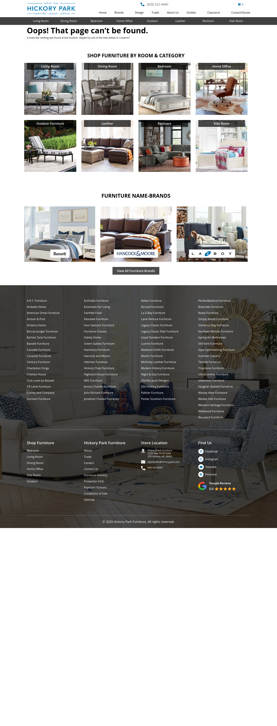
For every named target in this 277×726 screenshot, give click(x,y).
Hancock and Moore (98, 361)
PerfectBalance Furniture (216, 302)
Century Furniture (39, 367)
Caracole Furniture (40, 361)
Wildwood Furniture (212, 419)
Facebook (212, 460)
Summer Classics (210, 361)
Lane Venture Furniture (158, 322)
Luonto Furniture (153, 348)
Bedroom (97, 21)
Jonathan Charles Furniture (103, 406)
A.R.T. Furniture (38, 302)
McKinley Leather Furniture (160, 367)
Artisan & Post (37, 322)
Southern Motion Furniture (217, 335)
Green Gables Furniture (101, 348)
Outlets (191, 12)
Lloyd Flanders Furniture (158, 341)
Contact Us (92, 479)
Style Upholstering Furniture (218, 354)
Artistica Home (37, 328)
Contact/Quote (240, 12)
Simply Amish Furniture (215, 322)
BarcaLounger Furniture (44, 335)
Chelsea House (37, 380)
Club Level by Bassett (42, 387)
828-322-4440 (157, 481)
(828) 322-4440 (157, 4)
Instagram (212, 469)
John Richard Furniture (100, 400)
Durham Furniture (40, 406)
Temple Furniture (210, 367)
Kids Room (236, 21)
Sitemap (90, 512)
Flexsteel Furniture (97, 322)
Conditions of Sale (97, 505)
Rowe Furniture (209, 315)
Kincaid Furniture (153, 308)
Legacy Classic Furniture (158, 328)
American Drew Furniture (45, 315)
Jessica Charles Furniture (101, 393)
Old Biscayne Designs (156, 387)
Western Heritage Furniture (218, 413)
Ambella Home (37, 308)
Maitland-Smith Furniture (159, 354)
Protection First (95, 492)
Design (139, 12)
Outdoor (152, 21)
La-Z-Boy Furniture (154, 315)
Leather (180, 21)
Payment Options (96, 499)
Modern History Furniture (159, 374)
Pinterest (211, 485)
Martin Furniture (153, 361)
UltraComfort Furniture (215, 380)
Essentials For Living (98, 308)
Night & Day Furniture (157, 380)
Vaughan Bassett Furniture (217, 393)
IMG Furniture (94, 387)
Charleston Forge (39, 374)
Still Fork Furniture (211, 348)
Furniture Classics (96, 335)
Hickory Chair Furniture (101, 374)
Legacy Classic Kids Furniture (161, 335)
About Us (173, 12)
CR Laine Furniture (40, 393)
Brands (119, 12)
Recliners (208, 21)
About (88, 460)
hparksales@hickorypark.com (169, 474)
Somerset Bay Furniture (215, 328)
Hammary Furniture (98, 354)
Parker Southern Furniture (160, 406)
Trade (155, 12)
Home (103, 12)
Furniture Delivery (97, 486)
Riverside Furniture (212, 308)
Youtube (212, 477)
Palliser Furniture (153, 400)
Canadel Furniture (40, 354)
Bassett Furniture (39, 348)
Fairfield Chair (94, 315)
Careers (89, 473)
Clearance (213, 12)
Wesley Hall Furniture (213, 406)
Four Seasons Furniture (101, 328)
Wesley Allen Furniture (214, 400)
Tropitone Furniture (212, 374)
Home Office (124, 21)
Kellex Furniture (152, 302)
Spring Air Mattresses (213, 341)
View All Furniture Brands (136, 271)
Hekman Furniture (97, 367)
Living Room (41, 21)
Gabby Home (93, 341)
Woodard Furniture (212, 426)
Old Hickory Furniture (156, 393)
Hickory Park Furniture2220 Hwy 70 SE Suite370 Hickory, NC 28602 (164, 463)
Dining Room (68, 21)
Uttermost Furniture (212, 387)
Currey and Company (42, 400)
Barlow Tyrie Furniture (43, 341)
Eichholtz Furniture (97, 302)
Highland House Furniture (102, 380)
